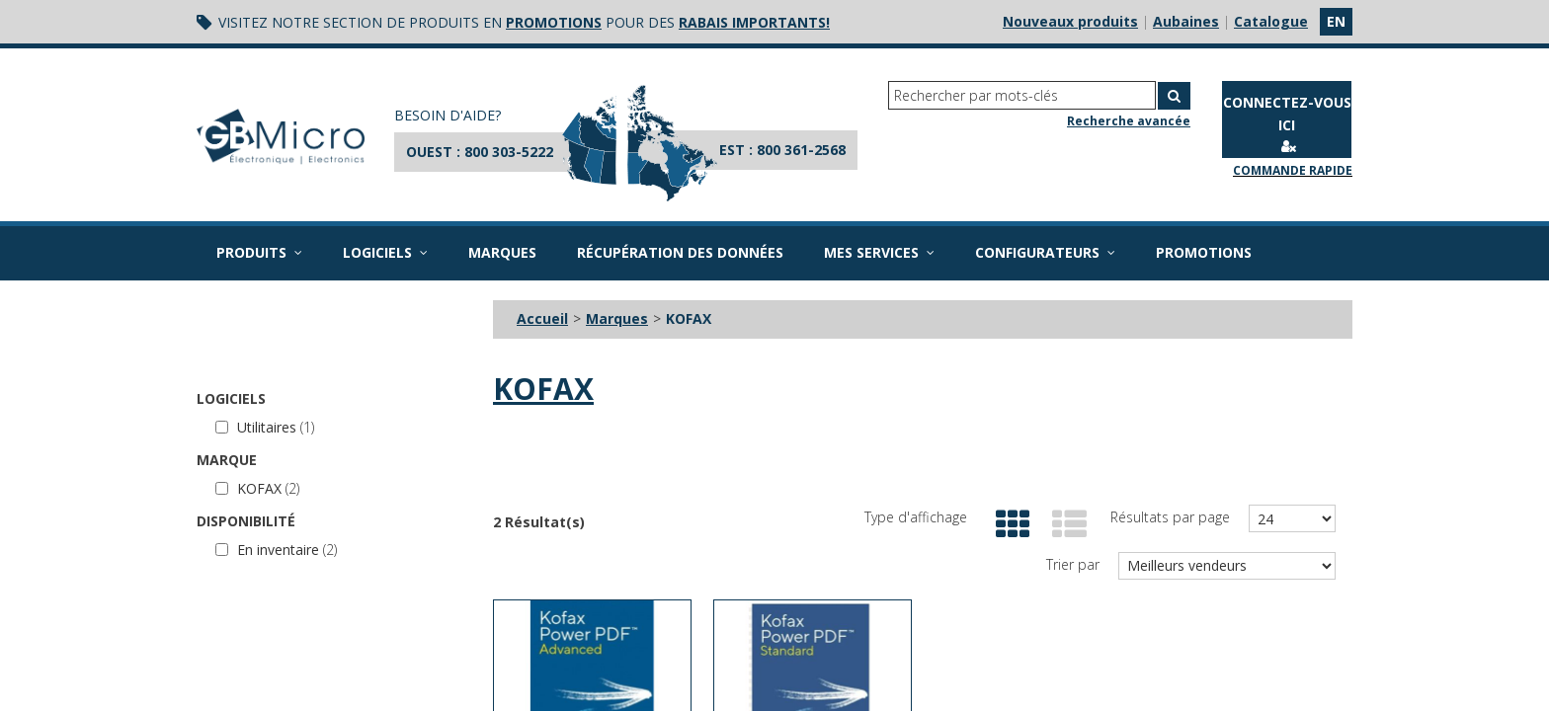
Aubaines (1186, 21)
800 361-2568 (801, 149)
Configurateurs (1045, 252)
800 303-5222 (508, 151)
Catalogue (1271, 21)
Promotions (1204, 252)
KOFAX (257, 488)
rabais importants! (754, 22)
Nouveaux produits (1070, 21)
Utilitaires (264, 427)
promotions (554, 22)
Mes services (879, 252)
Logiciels (385, 252)
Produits (259, 252)
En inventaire (276, 549)
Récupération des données (680, 252)
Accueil (542, 318)
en (1336, 21)
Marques (502, 252)
